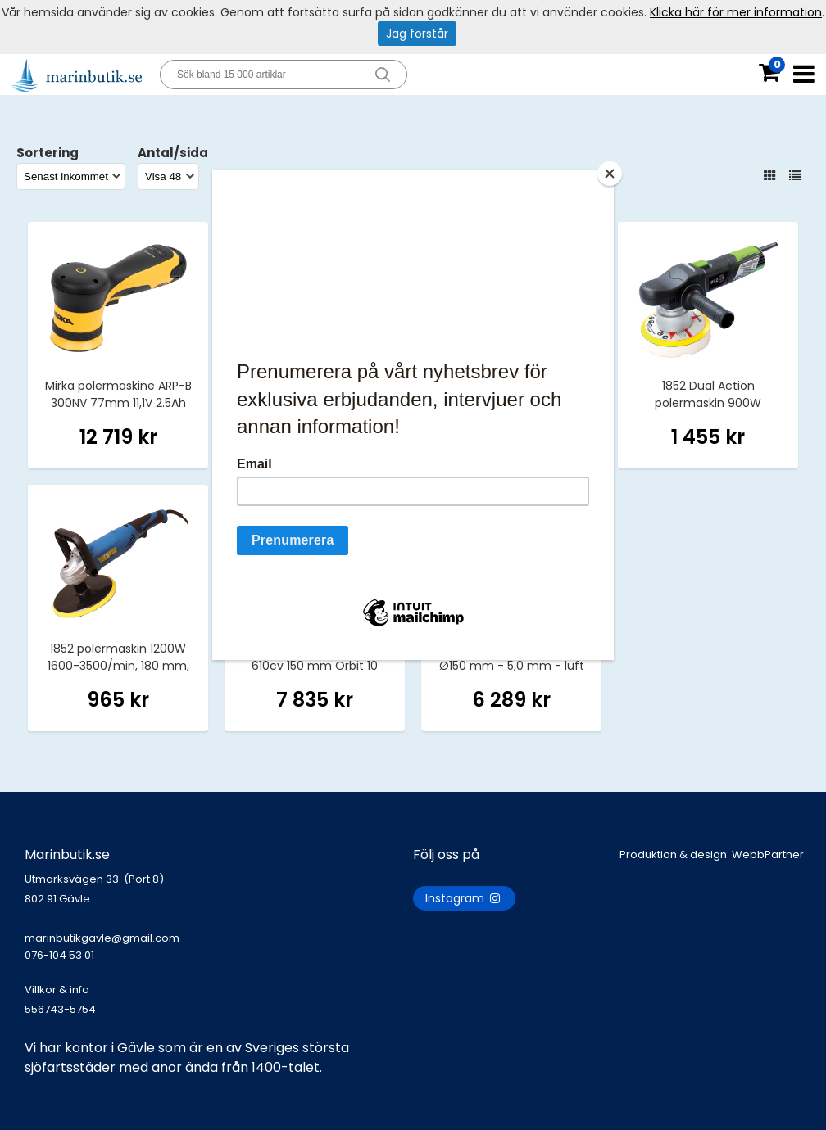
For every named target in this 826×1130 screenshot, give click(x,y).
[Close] (609, 173)
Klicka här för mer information (736, 12)
